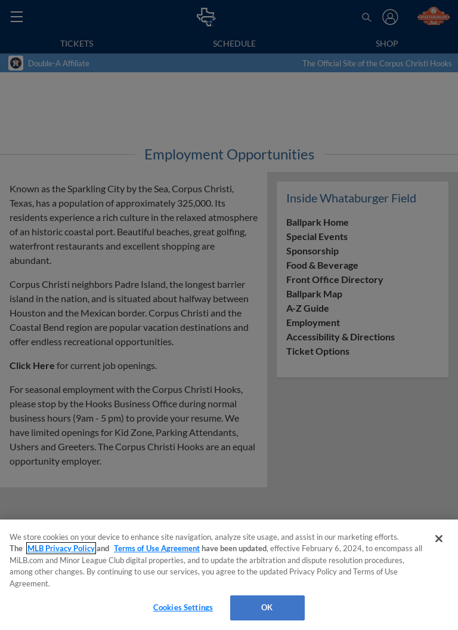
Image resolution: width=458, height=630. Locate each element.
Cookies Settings (183, 607)
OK (267, 607)
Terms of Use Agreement (157, 548)
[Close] (439, 538)
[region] (229, 575)
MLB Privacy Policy (61, 548)
